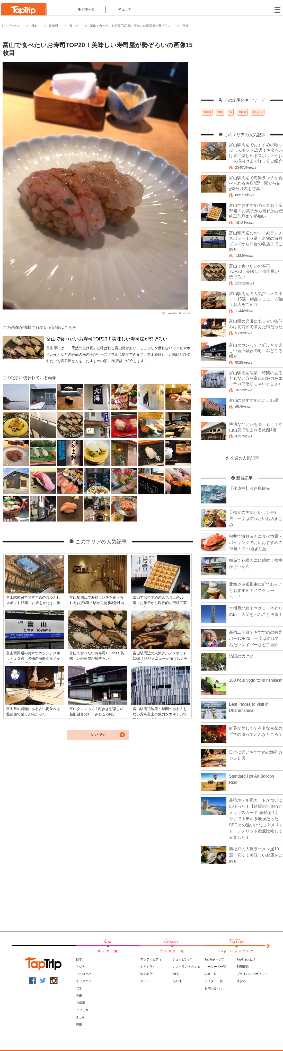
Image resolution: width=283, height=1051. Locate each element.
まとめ (80, 1017)
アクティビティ (151, 959)
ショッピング (181, 959)
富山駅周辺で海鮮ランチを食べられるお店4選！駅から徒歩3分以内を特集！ (255, 183)
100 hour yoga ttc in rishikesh (255, 680)
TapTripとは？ (246, 959)
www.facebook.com (179, 313)
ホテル (144, 981)
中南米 (80, 1003)
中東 (79, 995)
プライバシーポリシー (252, 974)
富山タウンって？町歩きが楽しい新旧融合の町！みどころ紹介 (255, 350)
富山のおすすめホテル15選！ (256, 400)
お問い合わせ (214, 988)
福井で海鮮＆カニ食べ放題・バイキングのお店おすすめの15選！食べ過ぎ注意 (255, 542)
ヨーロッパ (83, 974)
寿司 (220, 112)
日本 (34, 26)
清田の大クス (241, 656)
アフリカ (82, 1010)
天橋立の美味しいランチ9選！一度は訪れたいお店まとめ (255, 518)
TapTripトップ (214, 959)
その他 (177, 981)
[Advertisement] (242, 66)
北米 (79, 988)
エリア (124, 9)
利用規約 (243, 966)
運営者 (241, 981)
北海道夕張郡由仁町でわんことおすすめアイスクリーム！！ (255, 590)
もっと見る (97, 735)
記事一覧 (86, 9)
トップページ (10, 26)
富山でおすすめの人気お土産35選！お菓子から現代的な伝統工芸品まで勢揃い (256, 210)
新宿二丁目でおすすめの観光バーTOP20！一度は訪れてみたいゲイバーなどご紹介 (255, 638)
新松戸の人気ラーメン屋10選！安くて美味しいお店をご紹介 (255, 855)
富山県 (53, 26)
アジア (80, 966)
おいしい (258, 112)
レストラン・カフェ (186, 966)
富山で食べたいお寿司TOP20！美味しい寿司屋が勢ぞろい (130, 26)
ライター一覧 (214, 981)
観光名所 (146, 974)
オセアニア (83, 981)
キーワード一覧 (215, 966)
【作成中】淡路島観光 (249, 488)
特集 (79, 1024)
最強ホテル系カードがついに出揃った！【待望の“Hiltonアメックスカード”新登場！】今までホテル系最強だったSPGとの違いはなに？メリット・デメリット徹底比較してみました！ (256, 819)
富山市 (74, 26)
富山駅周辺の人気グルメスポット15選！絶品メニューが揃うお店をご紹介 (256, 299)
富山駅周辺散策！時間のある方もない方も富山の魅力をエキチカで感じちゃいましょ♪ (255, 378)
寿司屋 (242, 112)
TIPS (175, 974)
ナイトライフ (149, 966)
